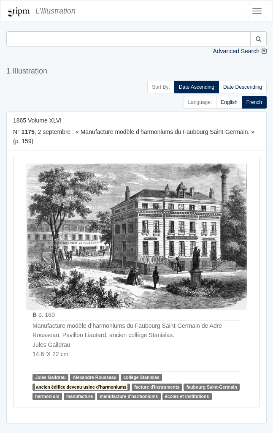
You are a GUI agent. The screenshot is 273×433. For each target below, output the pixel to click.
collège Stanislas (141, 377)
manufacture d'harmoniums (129, 396)
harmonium (47, 396)
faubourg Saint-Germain (212, 386)
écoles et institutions (187, 396)
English (229, 102)
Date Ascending (196, 87)
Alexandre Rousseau (94, 377)
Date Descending (242, 87)
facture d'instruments (156, 386)
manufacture (79, 396)
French (254, 102)
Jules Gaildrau (50, 377)
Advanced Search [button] (236, 51)
